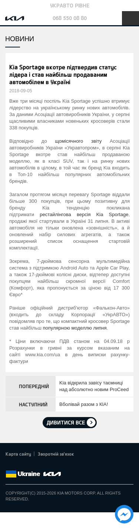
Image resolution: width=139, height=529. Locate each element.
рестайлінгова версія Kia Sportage (84, 214)
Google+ (30, 465)
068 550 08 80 (70, 18)
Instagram (51, 465)
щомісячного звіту (78, 141)
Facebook (10, 465)
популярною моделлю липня (74, 328)
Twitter (20, 465)
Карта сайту (18, 453)
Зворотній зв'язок (56, 453)
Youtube (40, 465)
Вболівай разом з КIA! (83, 404)
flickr (61, 465)
